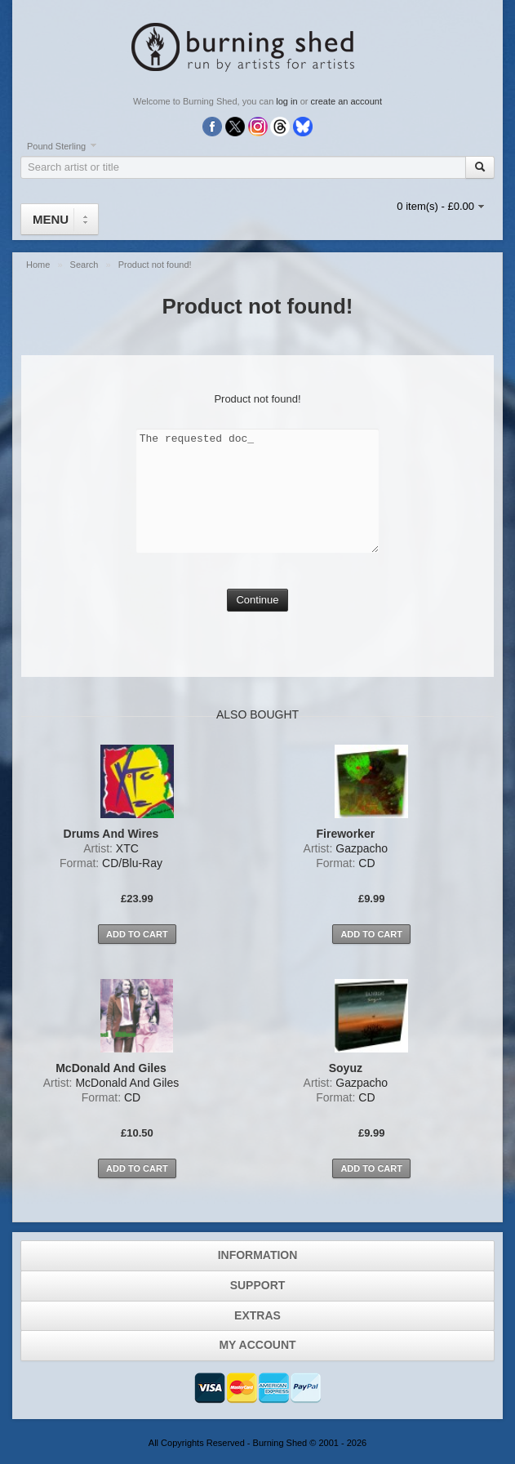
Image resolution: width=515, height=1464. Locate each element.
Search (85, 264)
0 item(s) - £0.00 (435, 206)
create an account (346, 101)
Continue (257, 600)
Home (39, 264)
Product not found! (155, 264)
